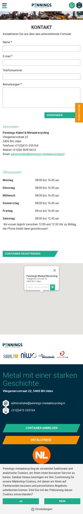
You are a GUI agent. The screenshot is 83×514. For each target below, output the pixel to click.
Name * (7, 42)
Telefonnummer (12, 70)
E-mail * (8, 56)
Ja (21, 501)
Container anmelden (42, 428)
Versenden (55, 115)
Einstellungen (41, 509)
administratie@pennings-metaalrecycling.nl (38, 154)
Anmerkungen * (12, 84)
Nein (62, 501)
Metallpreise (41, 441)
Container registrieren (22, 253)
